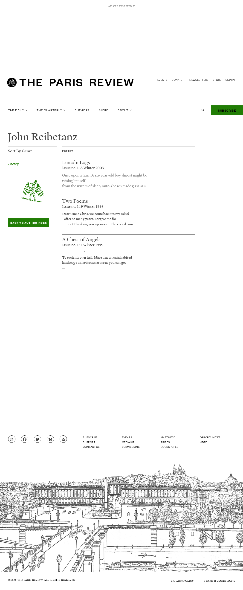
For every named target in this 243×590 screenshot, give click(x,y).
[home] (70, 84)
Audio (104, 110)
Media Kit (128, 442)
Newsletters (199, 80)
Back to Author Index (27, 223)
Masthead (168, 437)
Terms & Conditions (219, 580)
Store (217, 80)
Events (162, 80)
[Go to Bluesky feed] (50, 439)
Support (89, 442)
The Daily (17, 110)
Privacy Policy (180, 580)
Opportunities (210, 437)
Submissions (131, 446)
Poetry (13, 164)
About (125, 110)
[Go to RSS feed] (63, 439)
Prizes (165, 442)
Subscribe (227, 110)
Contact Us (91, 446)
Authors (82, 110)
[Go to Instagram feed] (11, 439)
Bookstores (170, 446)
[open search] (203, 110)
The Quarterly (51, 110)
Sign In (230, 80)
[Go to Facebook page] (24, 439)
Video (204, 442)
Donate (178, 80)
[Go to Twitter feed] (37, 439)
